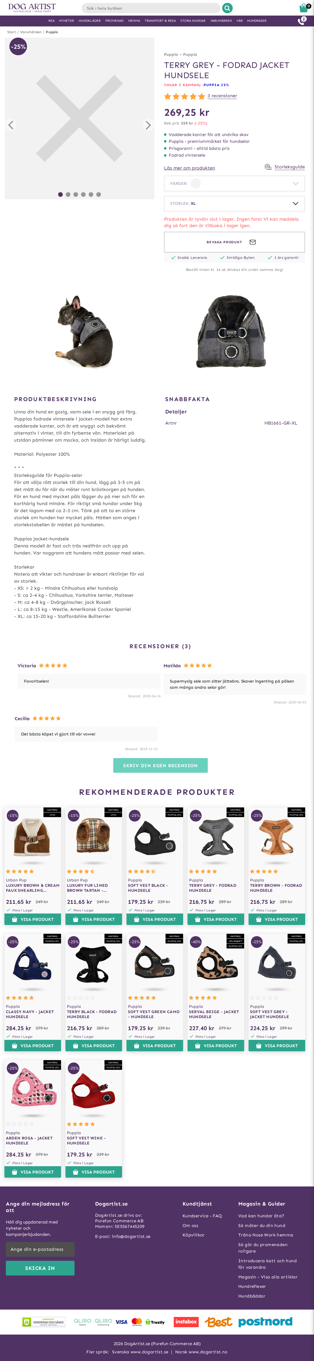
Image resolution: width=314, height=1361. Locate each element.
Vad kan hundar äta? (261, 1215)
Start (11, 32)
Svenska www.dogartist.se (140, 1352)
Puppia (52, 32)
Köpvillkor (194, 1235)
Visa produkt (32, 919)
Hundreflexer (252, 1286)
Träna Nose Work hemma (265, 1235)
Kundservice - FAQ (202, 1215)
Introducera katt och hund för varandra (267, 1264)
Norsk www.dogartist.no (201, 1352)
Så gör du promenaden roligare (263, 1248)
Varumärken (30, 32)
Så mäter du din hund (261, 1225)
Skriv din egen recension (160, 765)
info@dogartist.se (131, 1236)
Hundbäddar (251, 1296)
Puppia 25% (216, 85)
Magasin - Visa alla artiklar (268, 1277)
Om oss (190, 1225)
